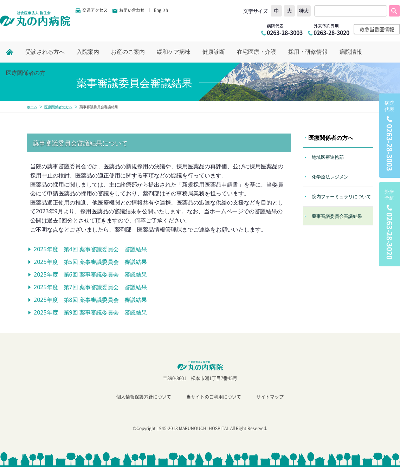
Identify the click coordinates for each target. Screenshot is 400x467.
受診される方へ (45, 52)
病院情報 (351, 52)
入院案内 (88, 52)
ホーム (32, 107)
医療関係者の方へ (58, 107)
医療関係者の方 (25, 73)
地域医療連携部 (328, 157)
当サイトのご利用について (213, 396)
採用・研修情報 (308, 52)
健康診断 (213, 52)
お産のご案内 (128, 52)
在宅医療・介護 (256, 52)
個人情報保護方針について (143, 396)
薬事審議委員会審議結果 (337, 216)
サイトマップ (270, 396)
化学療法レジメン (330, 177)
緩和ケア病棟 (174, 52)
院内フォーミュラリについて (341, 196)
